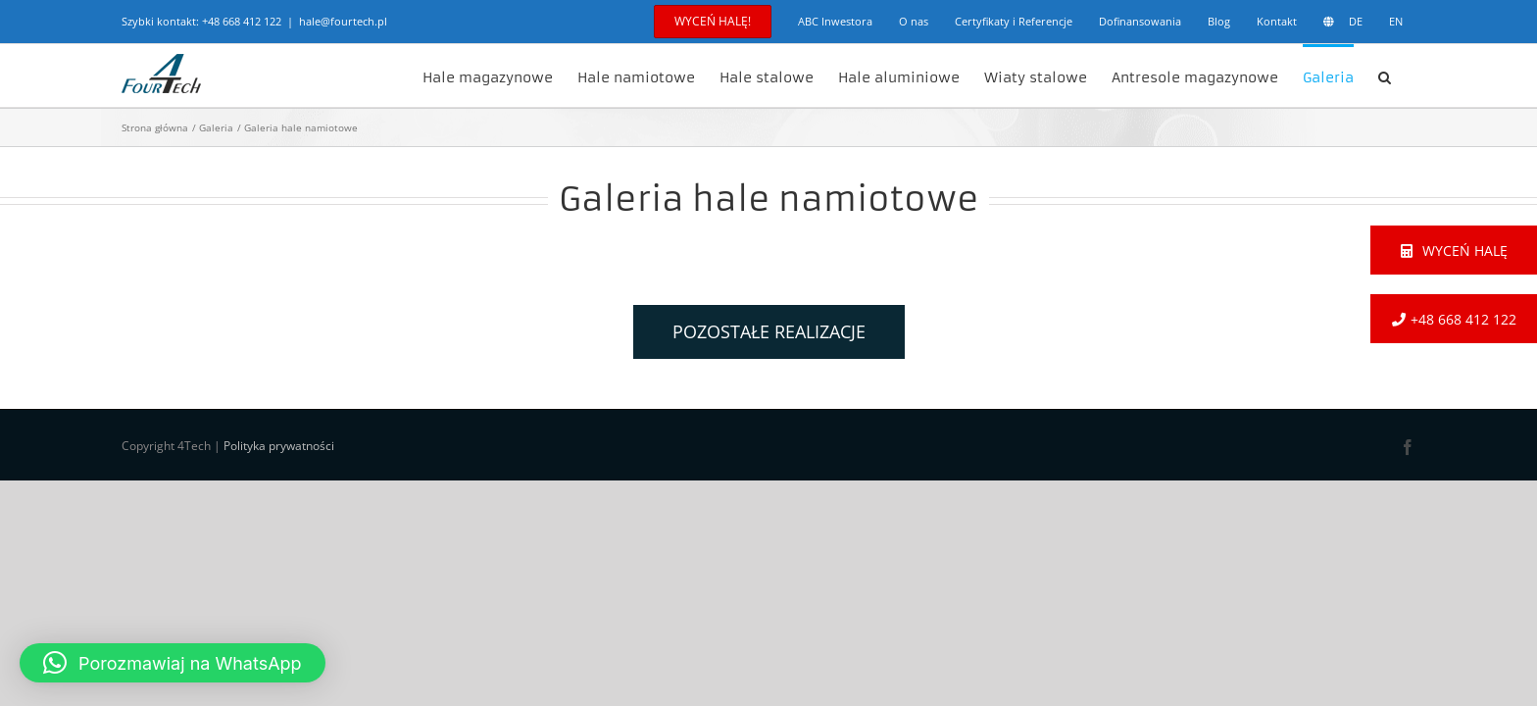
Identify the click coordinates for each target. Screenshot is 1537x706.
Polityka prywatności (278, 445)
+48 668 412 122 (241, 21)
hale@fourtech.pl (343, 21)
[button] (1409, 75)
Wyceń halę (1454, 250)
